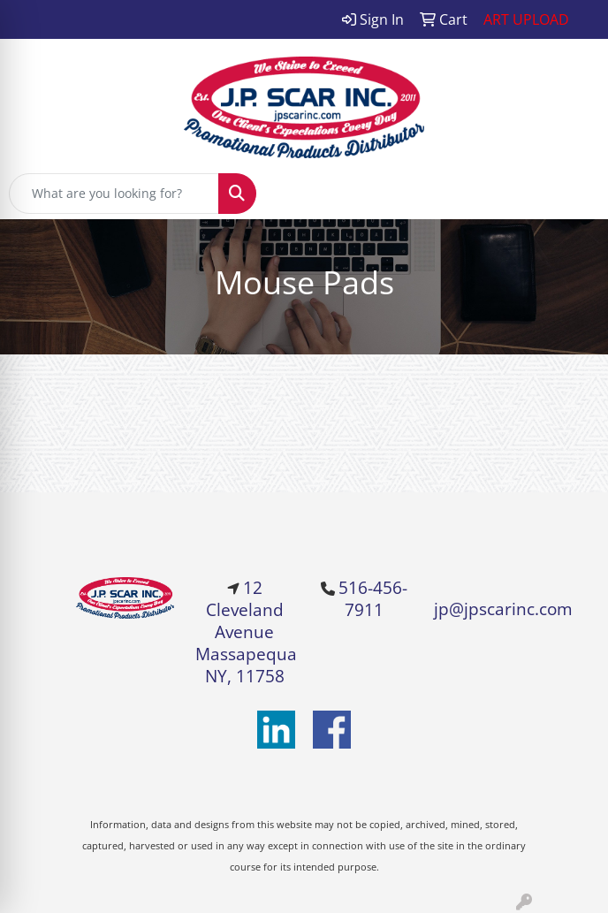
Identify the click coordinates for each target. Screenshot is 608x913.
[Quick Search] (114, 193)
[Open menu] (572, 193)
